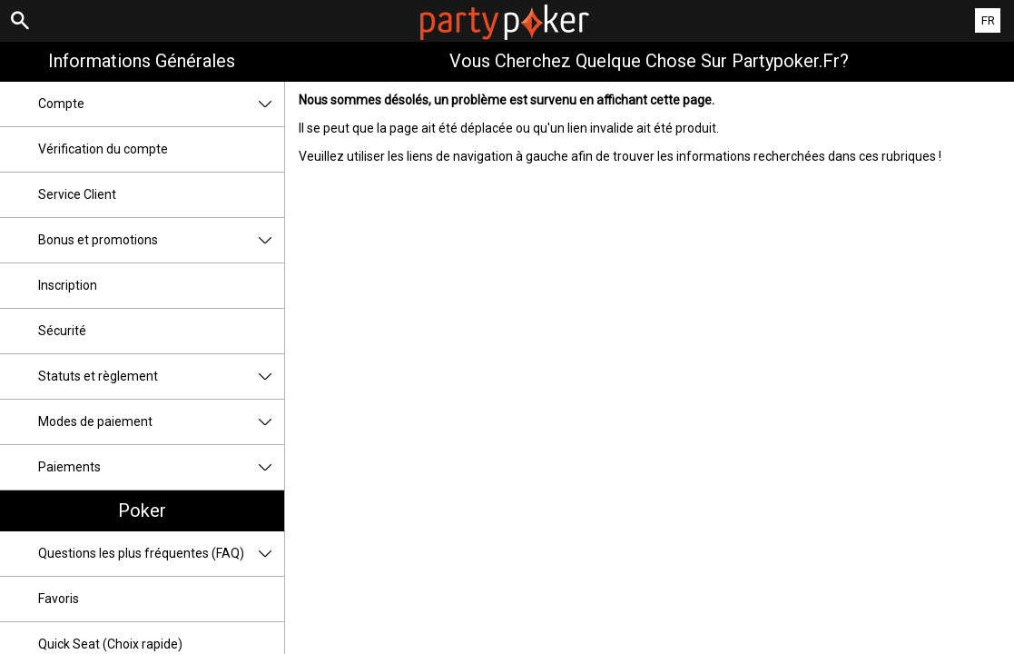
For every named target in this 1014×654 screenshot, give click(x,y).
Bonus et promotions (161, 240)
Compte (161, 104)
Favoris (58, 598)
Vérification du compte (103, 149)
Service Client (77, 194)
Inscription (67, 285)
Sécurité (62, 330)
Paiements (161, 467)
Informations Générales (141, 61)
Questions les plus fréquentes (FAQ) (161, 553)
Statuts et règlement (161, 376)
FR (988, 20)
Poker (142, 510)
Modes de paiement (161, 422)
